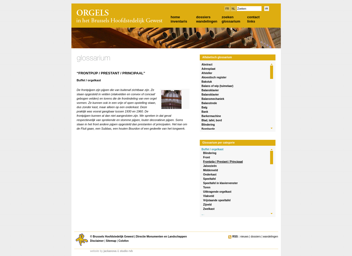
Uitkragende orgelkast (217, 191)
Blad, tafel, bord (212, 120)
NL (233, 8)
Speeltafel (209, 178)
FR (227, 8)
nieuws (244, 236)
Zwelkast (209, 208)
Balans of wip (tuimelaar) (217, 86)
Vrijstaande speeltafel (217, 200)
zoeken (228, 17)
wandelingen (206, 21)
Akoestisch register (214, 77)
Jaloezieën (210, 165)
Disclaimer (97, 240)
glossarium (231, 21)
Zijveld (207, 204)
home (175, 17)
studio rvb (126, 251)
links (251, 21)
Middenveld (210, 170)
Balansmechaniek (213, 98)
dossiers (203, 17)
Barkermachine (211, 116)
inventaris (179, 21)
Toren (207, 187)
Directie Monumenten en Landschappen (161, 236)
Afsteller (207, 73)
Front (206, 157)
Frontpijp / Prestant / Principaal (223, 161)
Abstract (207, 64)
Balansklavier (210, 90)
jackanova (110, 251)
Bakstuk (207, 81)
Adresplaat (209, 68)
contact (253, 17)
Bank (205, 111)
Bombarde (208, 128)
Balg (205, 107)
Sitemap (111, 240)
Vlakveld (208, 196)
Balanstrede (209, 103)
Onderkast (209, 174)
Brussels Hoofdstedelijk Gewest (113, 236)
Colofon (123, 240)
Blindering (208, 124)
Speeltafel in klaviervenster (220, 183)
